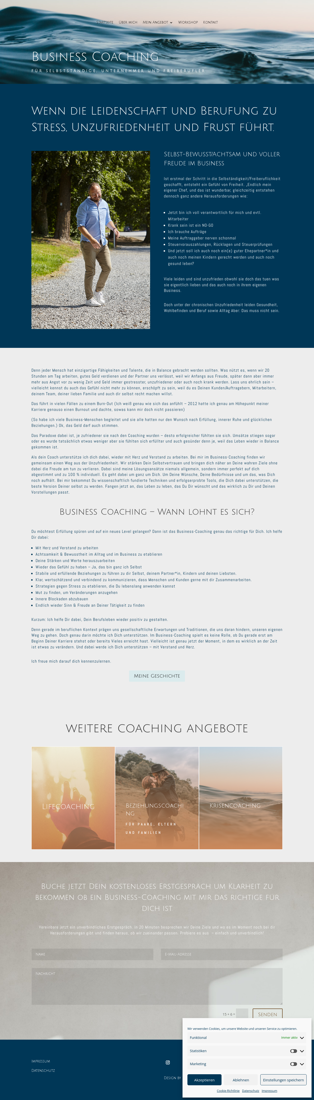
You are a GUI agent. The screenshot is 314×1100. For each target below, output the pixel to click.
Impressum (269, 1091)
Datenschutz (250, 1091)
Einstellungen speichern (283, 1079)
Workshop (188, 22)
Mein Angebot (155, 22)
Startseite (104, 22)
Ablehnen (241, 1079)
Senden (267, 1014)
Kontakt (210, 22)
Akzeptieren (204, 1079)
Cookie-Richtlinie (228, 1091)
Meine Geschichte (157, 676)
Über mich (128, 22)
